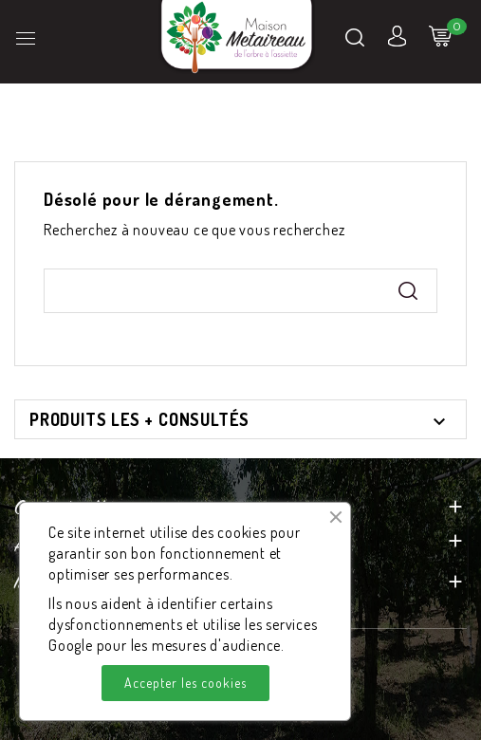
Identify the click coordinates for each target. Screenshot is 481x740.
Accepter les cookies (185, 683)
